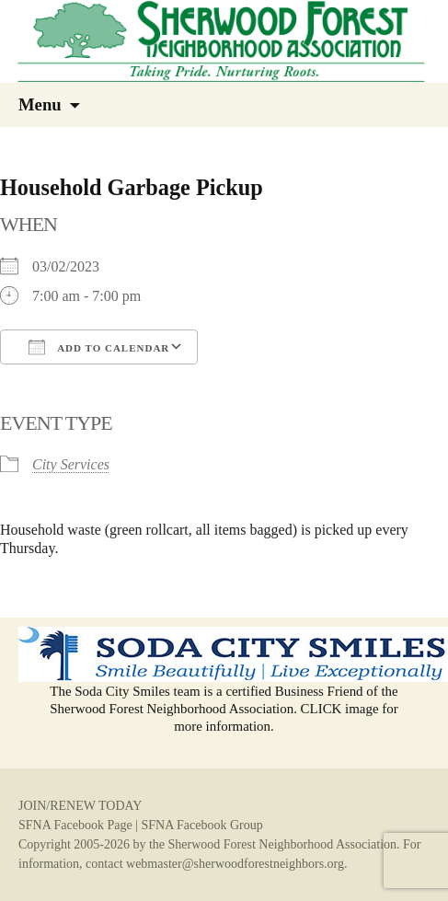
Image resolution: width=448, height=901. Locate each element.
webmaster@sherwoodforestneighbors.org (235, 864)
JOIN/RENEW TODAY (80, 806)
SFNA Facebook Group (201, 825)
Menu (40, 104)
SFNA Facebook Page (75, 825)
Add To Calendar (99, 347)
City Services (70, 464)
